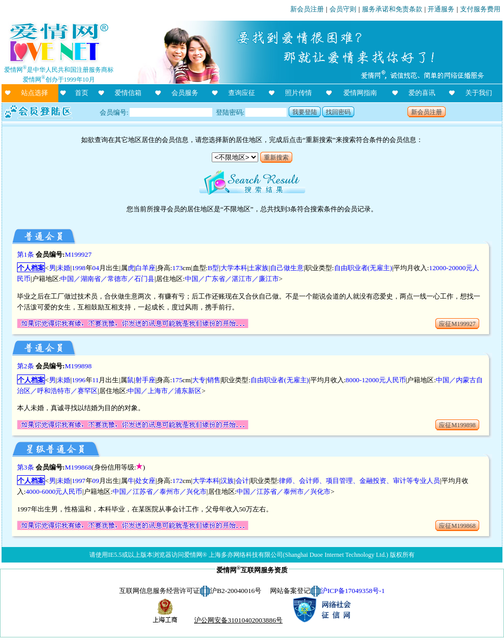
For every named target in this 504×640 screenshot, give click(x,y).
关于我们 (478, 93)
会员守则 (342, 9)
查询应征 (241, 93)
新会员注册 (307, 9)
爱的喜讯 (421, 93)
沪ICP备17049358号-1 (353, 591)
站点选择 (34, 93)
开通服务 (441, 9)
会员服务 (184, 93)
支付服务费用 (480, 9)
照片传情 (298, 93)
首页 (81, 93)
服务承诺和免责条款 (392, 9)
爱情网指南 (360, 93)
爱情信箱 (128, 93)
